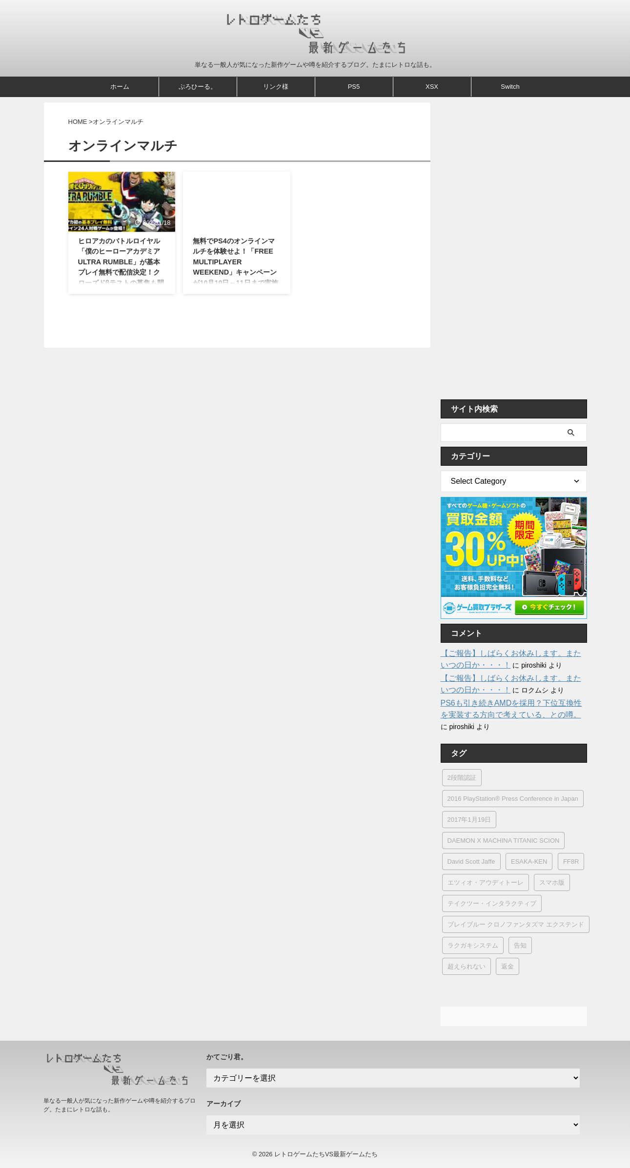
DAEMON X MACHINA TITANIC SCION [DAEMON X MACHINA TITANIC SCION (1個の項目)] (503, 840)
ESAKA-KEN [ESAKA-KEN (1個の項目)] (529, 861)
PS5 (354, 86)
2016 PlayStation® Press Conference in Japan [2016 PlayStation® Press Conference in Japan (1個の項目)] (512, 798)
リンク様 (275, 86)
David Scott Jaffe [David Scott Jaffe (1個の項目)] (471, 861)
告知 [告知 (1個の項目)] (520, 945)
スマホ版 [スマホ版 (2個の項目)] (552, 882)
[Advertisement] (514, 248)
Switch (510, 86)
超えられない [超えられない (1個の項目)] (466, 966)
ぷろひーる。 (198, 86)
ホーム (119, 86)
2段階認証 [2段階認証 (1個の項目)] (461, 777)
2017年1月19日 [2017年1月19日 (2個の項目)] (469, 819)
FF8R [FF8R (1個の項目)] (571, 861)
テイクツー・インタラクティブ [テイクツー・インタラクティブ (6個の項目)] (491, 903)
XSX (432, 86)
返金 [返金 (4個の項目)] (507, 966)
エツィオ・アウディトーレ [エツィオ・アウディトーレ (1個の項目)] (485, 882)
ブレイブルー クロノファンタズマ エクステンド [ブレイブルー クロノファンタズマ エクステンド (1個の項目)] (515, 924)
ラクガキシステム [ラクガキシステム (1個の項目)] (472, 945)
